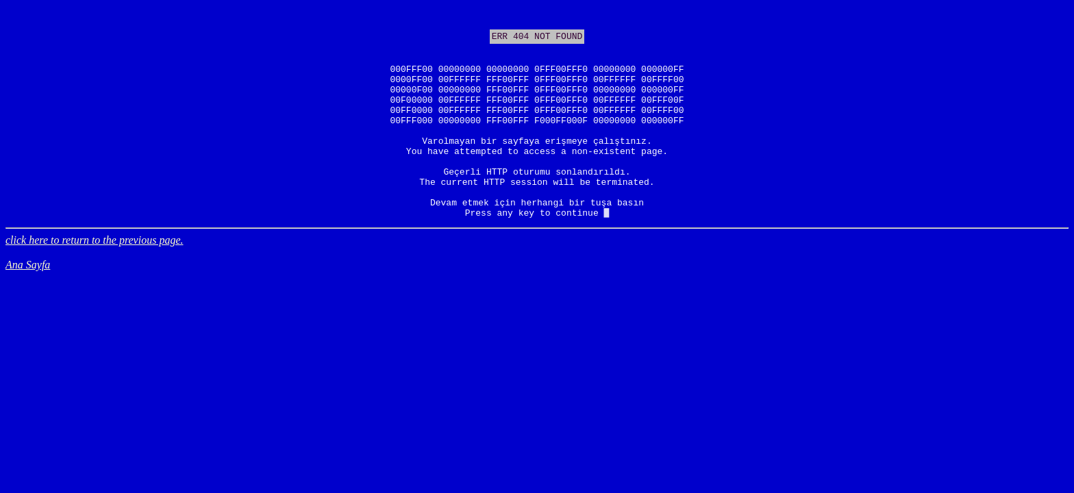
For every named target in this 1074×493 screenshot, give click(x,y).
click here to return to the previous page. (94, 281)
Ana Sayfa (27, 306)
